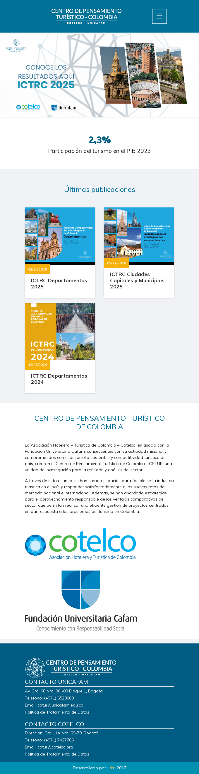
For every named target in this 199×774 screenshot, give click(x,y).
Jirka (111, 767)
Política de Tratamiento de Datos (57, 712)
